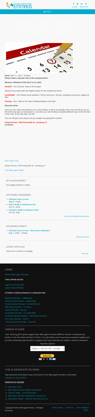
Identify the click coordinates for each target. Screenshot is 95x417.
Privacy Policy (57, 407)
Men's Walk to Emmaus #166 (22, 204)
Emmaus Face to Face (19, 199)
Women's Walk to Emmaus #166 (23, 210)
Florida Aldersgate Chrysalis (17, 274)
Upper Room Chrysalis (14, 284)
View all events (82, 237)
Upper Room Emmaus (14, 287)
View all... (85, 253)
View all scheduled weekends (76, 216)
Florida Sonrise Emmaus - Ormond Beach (22, 304)
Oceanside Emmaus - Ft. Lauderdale (20, 313)
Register (84, 7)
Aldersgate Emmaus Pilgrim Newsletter (25, 390)
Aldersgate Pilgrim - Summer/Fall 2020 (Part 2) (28, 398)
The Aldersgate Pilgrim (14, 170)
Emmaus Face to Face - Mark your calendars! (29, 230)
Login (75, 7)
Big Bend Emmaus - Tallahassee (18, 298)
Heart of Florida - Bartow (15, 310)
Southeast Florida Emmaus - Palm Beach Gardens (26, 316)
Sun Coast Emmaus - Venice (16, 319)
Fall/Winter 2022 (15, 387)
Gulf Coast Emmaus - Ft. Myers (18, 307)
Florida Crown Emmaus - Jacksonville (20, 301)
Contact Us (69, 407)
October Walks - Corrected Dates (22, 392)
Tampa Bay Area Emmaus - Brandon (20, 321)
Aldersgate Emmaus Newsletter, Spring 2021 (27, 395)
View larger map (12, 160)
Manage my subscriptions (16, 377)
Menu (47, 12)
